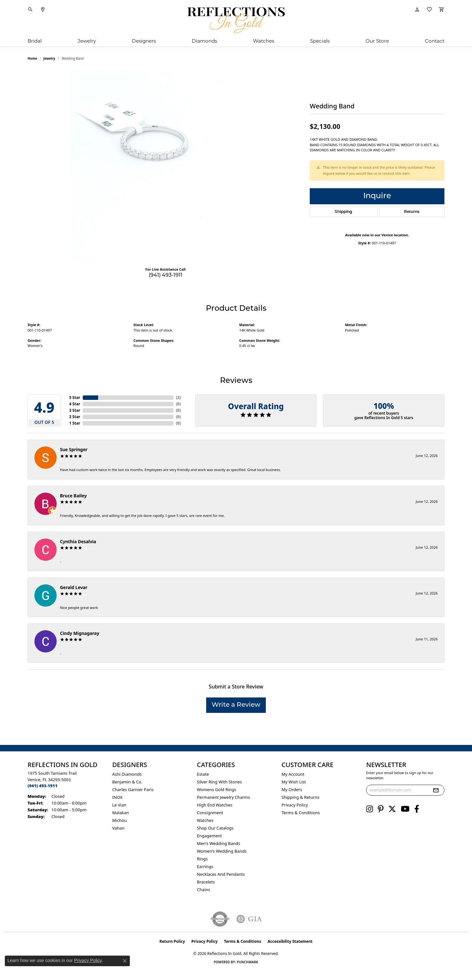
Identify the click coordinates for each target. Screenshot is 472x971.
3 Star (74, 410)
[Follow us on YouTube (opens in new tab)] (405, 809)
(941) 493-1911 (165, 275)
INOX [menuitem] (117, 797)
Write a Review (236, 705)
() (178, 397)
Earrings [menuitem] (205, 866)
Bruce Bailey (73, 496)
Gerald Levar (74, 587)
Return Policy (172, 941)
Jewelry (87, 41)
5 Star (74, 397)
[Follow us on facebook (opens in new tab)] (416, 809)
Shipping (343, 212)
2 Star (74, 416)
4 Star (74, 404)
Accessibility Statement (289, 941)
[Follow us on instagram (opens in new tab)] (369, 809)
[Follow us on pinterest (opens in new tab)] (381, 809)
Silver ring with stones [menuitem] (219, 782)
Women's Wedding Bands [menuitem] (222, 851)
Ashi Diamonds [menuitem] (127, 774)
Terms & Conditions (301, 812)
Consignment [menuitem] (210, 812)
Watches (263, 41)
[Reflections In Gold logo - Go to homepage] (236, 20)
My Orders (292, 789)
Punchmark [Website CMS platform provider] (247, 962)
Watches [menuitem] (205, 820)
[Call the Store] (42, 786)
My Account (293, 774)
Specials (320, 41)
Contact (434, 41)
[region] (165, 165)
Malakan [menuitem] (120, 812)
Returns (411, 212)
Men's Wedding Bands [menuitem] (218, 843)
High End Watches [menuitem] (214, 805)
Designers (144, 41)
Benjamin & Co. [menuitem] (127, 782)
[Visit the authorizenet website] (220, 919)
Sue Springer (74, 449)
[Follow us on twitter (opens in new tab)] (392, 809)
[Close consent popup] (125, 961)
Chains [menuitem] (203, 889)
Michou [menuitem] (119, 820)
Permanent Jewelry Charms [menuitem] (223, 797)
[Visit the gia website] (249, 919)
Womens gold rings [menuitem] (216, 789)
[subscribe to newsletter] (435, 790)
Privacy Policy (295, 805)
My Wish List (294, 782)
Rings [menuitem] (202, 859)
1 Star (74, 423)
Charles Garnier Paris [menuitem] (133, 789)
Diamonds (204, 41)
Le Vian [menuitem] (119, 805)
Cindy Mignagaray (79, 633)
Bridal (35, 41)
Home (32, 58)
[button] (30, 9)
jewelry (49, 58)
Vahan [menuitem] (118, 828)
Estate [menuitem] (203, 774)
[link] (43, 9)
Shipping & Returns (300, 797)
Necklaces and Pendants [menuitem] (221, 874)
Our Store (377, 41)
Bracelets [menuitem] (206, 882)
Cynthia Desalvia (78, 541)
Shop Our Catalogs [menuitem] (215, 828)
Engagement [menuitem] (209, 836)
